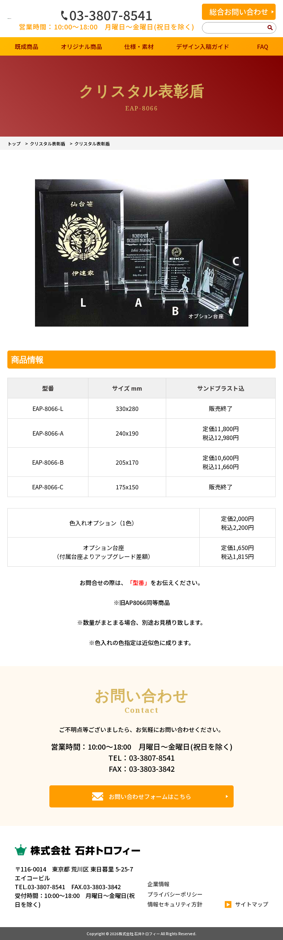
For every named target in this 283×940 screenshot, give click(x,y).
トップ (14, 143)
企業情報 (158, 884)
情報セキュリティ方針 (174, 904)
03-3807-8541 (107, 14)
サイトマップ (246, 904)
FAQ (262, 46)
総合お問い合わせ (238, 11)
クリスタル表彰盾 (47, 143)
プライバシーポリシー (175, 894)
